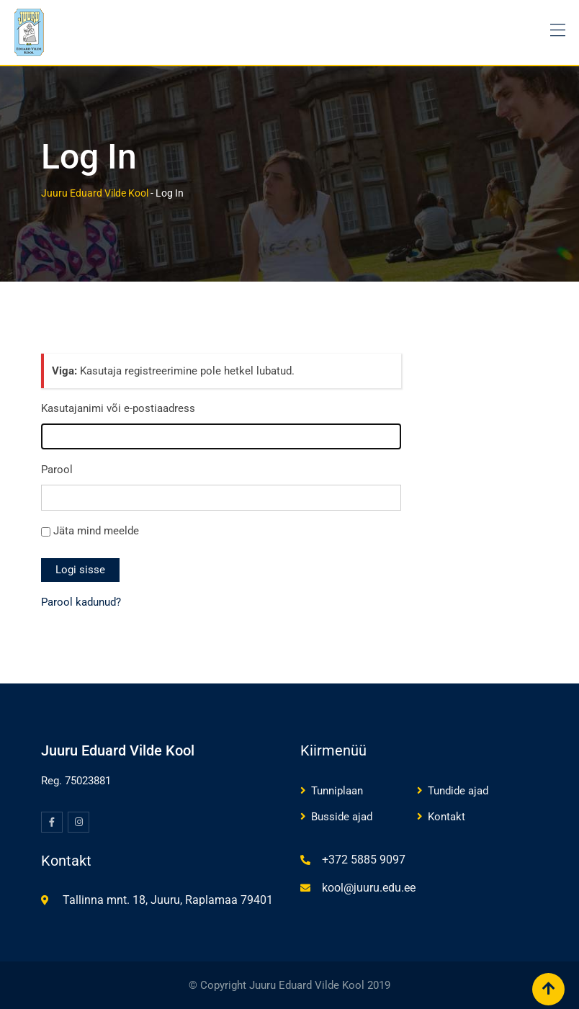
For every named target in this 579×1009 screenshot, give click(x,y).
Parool (57, 469)
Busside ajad (341, 816)
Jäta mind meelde (96, 530)
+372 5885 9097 (363, 859)
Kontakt (446, 816)
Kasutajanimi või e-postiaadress (118, 408)
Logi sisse (80, 569)
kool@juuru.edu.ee (369, 887)
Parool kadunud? (81, 602)
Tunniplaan (337, 790)
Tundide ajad (458, 790)
